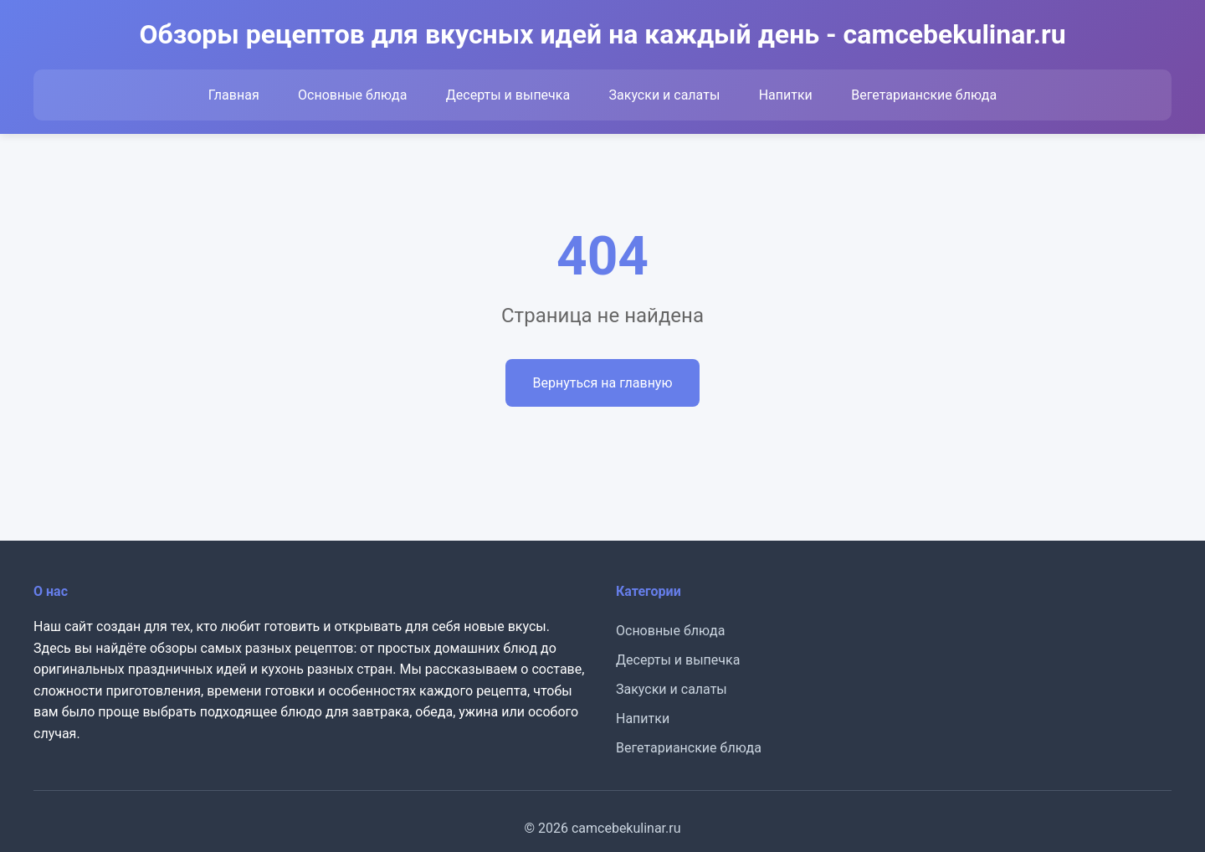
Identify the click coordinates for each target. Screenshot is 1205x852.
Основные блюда (352, 95)
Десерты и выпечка (508, 95)
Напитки (786, 95)
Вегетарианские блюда (924, 95)
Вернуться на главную (602, 383)
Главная (233, 95)
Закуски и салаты (664, 95)
